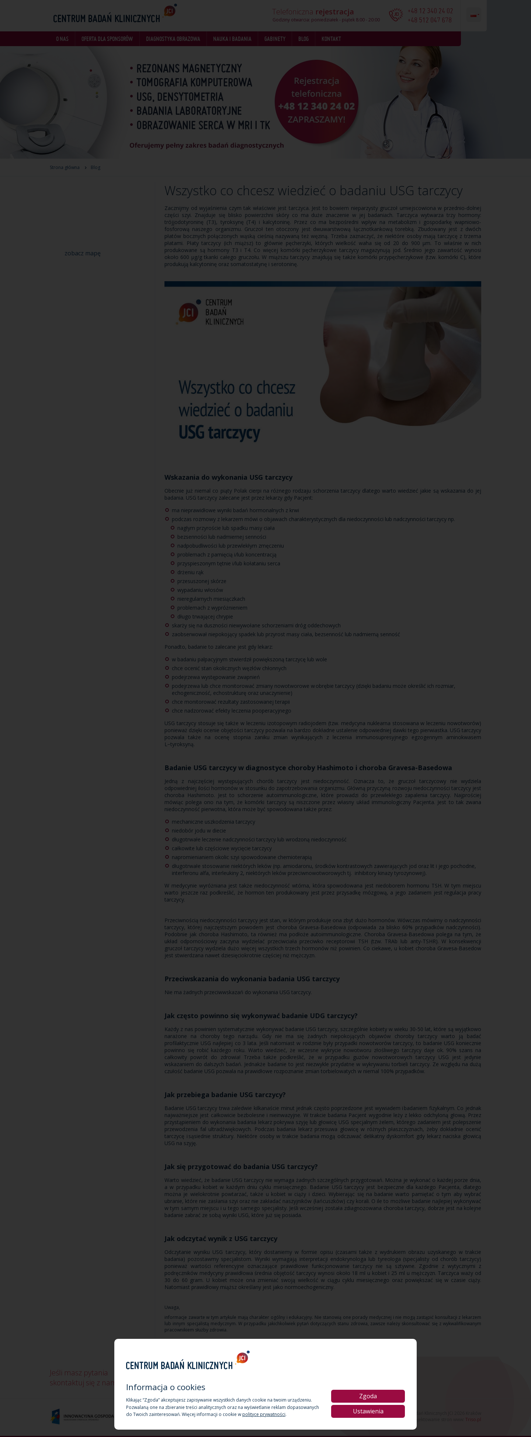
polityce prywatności (263, 1414)
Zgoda (368, 1396)
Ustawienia (368, 1411)
